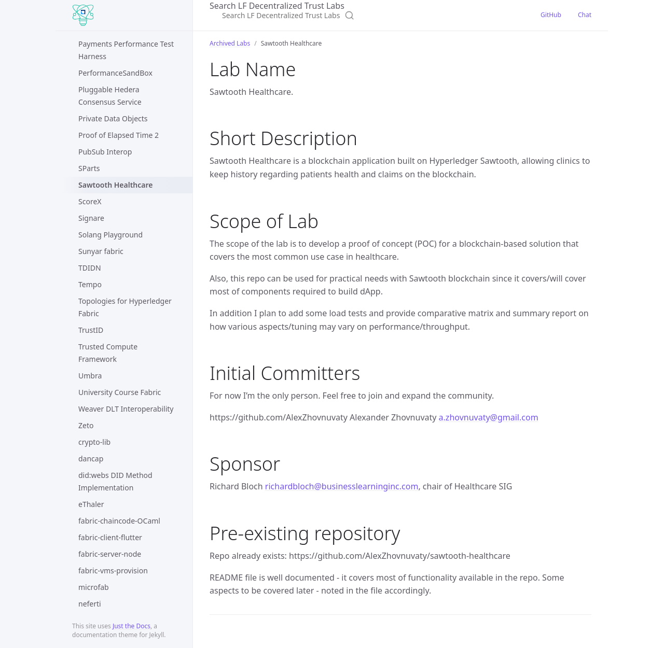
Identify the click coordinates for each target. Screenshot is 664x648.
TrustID (90, 330)
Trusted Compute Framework (107, 353)
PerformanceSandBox (115, 73)
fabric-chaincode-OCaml (119, 521)
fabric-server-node (109, 554)
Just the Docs (131, 626)
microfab (93, 587)
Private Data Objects (113, 118)
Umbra (90, 376)
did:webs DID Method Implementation (115, 481)
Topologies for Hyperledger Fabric (125, 307)
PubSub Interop (105, 152)
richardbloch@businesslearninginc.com (342, 486)
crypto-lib (94, 442)
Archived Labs (230, 43)
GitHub (551, 14)
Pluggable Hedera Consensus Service (110, 95)
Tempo (90, 284)
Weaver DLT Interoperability (125, 409)
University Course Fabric (119, 392)
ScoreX (89, 201)
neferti (89, 604)
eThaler (91, 504)
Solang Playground (110, 235)
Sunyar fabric (100, 251)
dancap (90, 458)
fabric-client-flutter (110, 537)
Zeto (85, 425)
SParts (89, 168)
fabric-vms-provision (113, 570)
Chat (584, 14)
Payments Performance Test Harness (126, 50)
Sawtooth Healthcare (115, 185)
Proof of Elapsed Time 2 (118, 135)
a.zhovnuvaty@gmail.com (488, 417)
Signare (91, 218)
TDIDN (89, 268)
